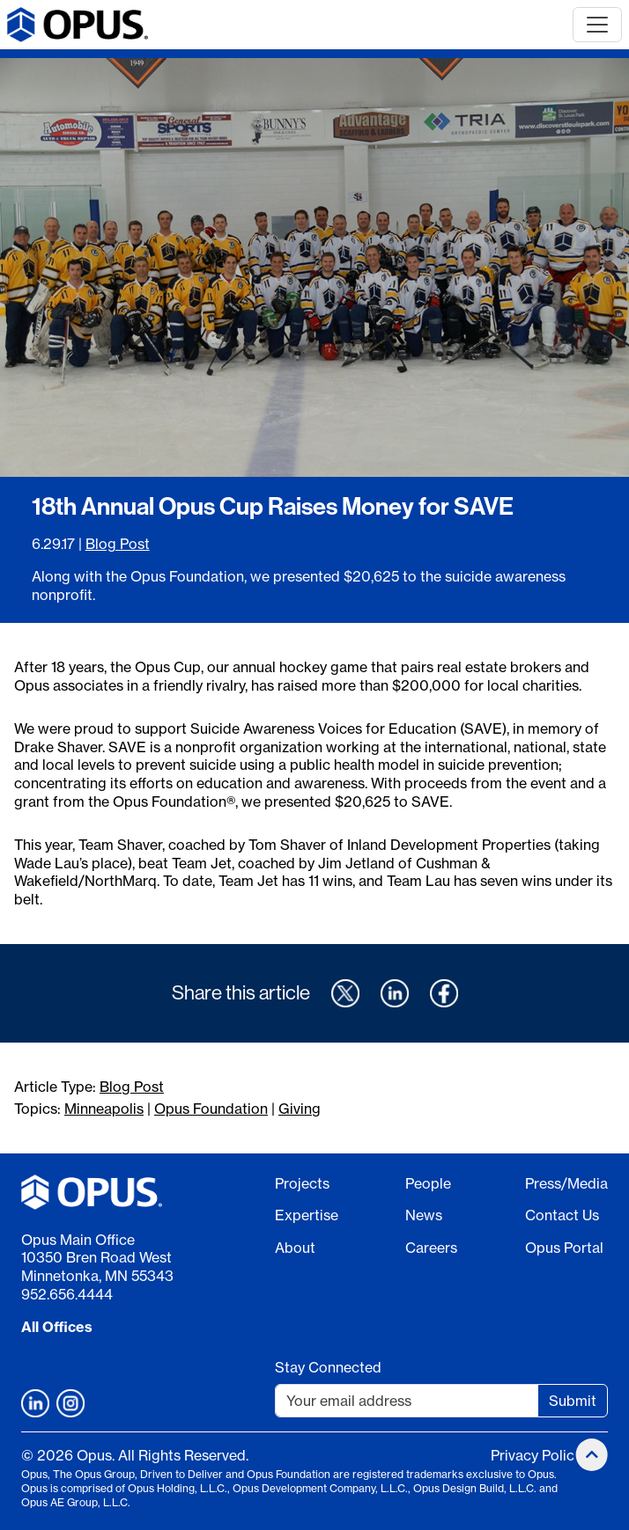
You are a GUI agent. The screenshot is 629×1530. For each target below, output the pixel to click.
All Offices (56, 1327)
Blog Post (117, 544)
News (423, 1215)
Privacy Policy (536, 1455)
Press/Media (566, 1183)
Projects (302, 1183)
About (295, 1247)
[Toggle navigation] (597, 24)
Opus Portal (564, 1247)
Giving (299, 1108)
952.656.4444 (67, 1294)
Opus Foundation (211, 1108)
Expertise (306, 1215)
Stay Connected (328, 1367)
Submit (572, 1400)
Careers (431, 1247)
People (428, 1183)
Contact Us (562, 1215)
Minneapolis (104, 1108)
